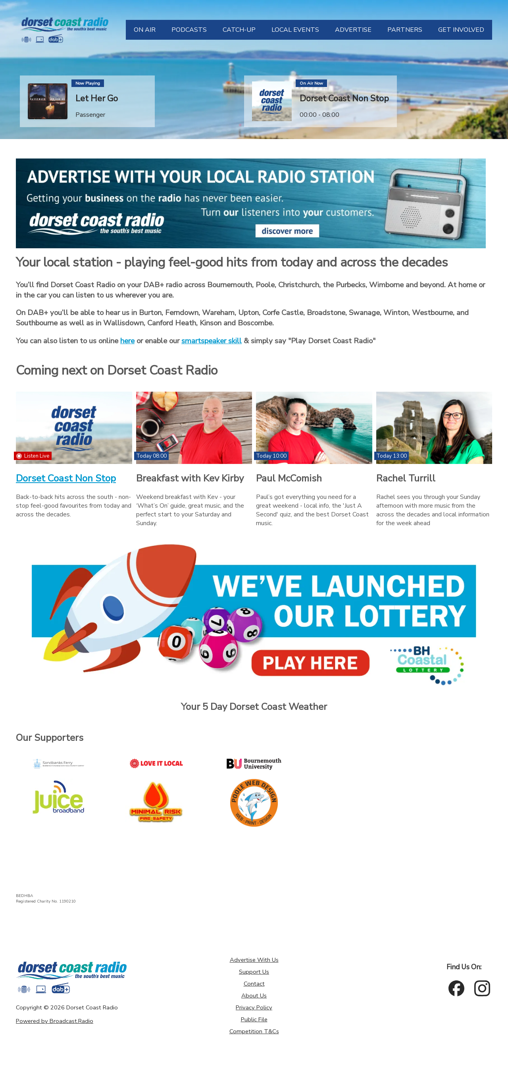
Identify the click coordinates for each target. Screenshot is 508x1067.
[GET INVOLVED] (461, 30)
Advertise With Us (254, 960)
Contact (254, 984)
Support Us (254, 972)
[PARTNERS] (404, 30)
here (127, 341)
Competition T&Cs (254, 1031)
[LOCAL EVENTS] (295, 30)
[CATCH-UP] (239, 30)
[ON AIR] (145, 30)
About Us (254, 995)
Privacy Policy (254, 1007)
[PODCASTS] (189, 30)
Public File (254, 1019)
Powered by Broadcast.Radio (54, 1021)
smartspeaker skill (211, 341)
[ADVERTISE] (353, 30)
